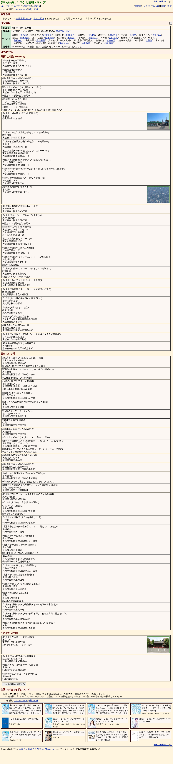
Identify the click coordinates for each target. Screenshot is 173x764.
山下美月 (49, 37)
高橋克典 (70, 35)
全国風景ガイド (23, 18)
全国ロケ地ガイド (27, 749)
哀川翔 (133, 35)
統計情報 (33, 9)
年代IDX (5, 6)
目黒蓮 (149, 40)
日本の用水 (39, 18)
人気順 (146, 6)
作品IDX (15, 6)
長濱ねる (156, 35)
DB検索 (155, 6)
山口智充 (113, 37)
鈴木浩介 (24, 37)
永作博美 (47, 35)
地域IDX (36, 6)
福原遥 (23, 35)
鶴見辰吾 (108, 43)
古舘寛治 (111, 40)
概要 (163, 6)
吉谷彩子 (40, 40)
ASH (39, 749)
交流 (169, 6)
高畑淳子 (113, 35)
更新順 (138, 6)
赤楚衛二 (93, 37)
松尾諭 (71, 37)
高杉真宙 (18, 40)
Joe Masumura (48, 749)
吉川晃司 (86, 43)
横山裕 (92, 35)
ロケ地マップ (20, 9)
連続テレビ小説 (63, 31)
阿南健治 (63, 43)
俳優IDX (26, 6)
